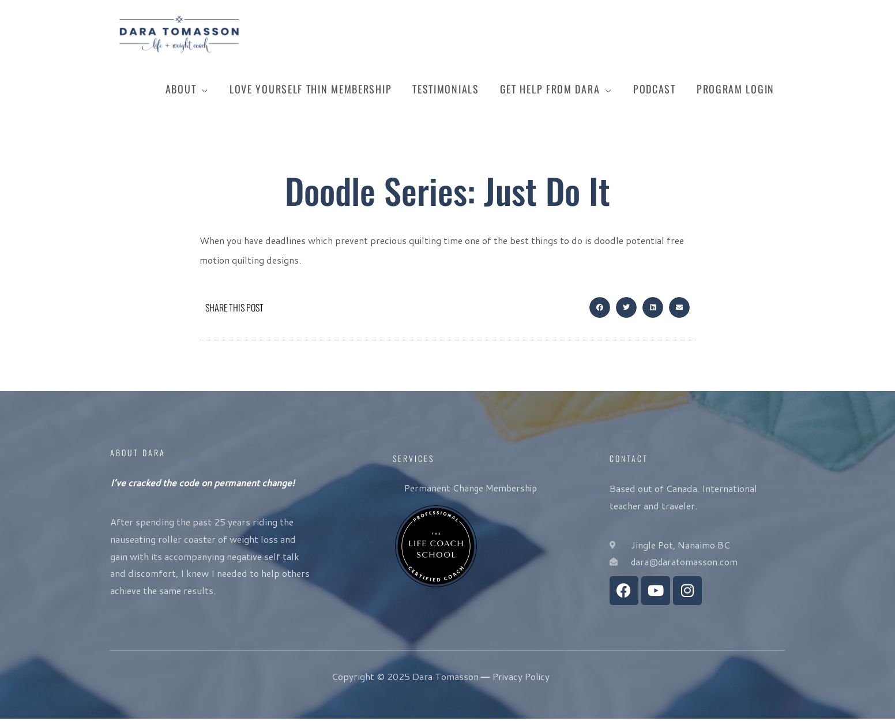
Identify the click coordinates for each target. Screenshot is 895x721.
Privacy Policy (521, 678)
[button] (599, 310)
